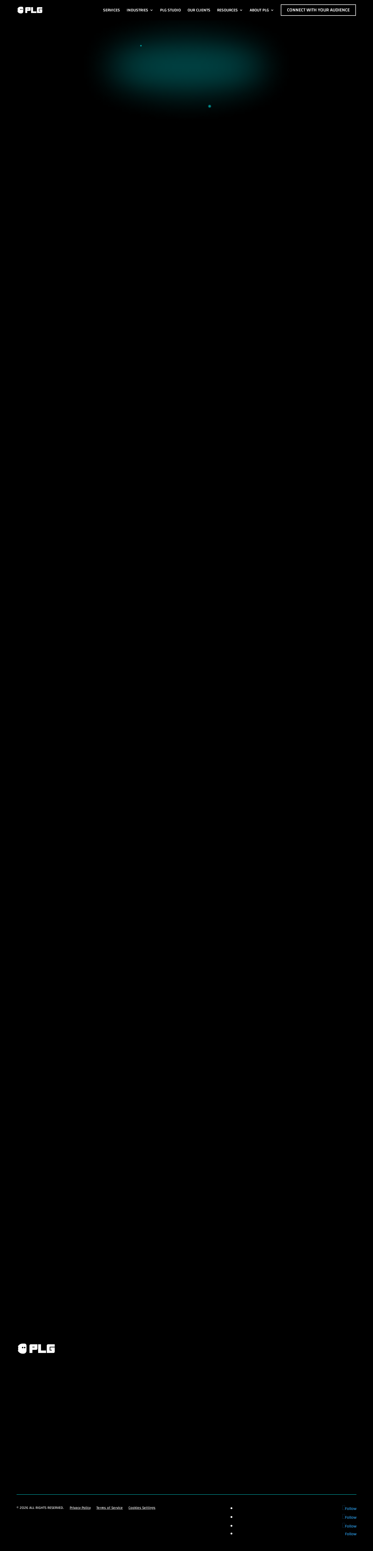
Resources (227, 10)
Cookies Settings (141, 1508)
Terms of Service (109, 1508)
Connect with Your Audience (318, 10)
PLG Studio (170, 10)
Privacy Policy (80, 1508)
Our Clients (199, 10)
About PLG (259, 10)
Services (111, 10)
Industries (137, 10)
